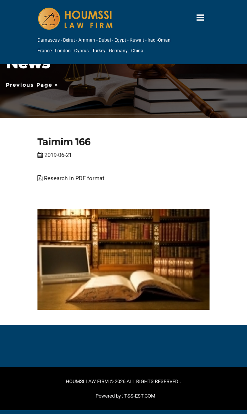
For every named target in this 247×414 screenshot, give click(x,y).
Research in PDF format (70, 178)
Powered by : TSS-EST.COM (125, 396)
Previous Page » (32, 85)
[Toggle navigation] (200, 17)
